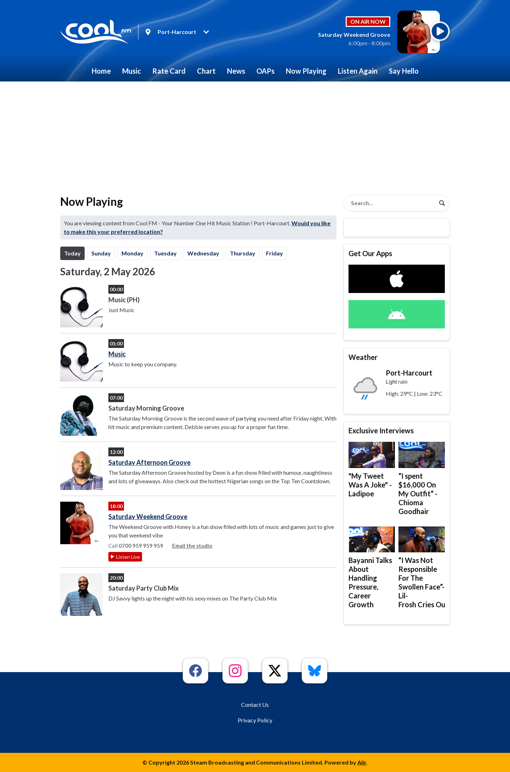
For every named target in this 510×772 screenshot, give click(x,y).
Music (131, 71)
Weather (363, 357)
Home (101, 71)
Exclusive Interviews (381, 430)
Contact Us (255, 704)
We (203, 253)
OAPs (265, 71)
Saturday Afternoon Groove (149, 462)
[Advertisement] (255, 134)
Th (242, 253)
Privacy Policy (255, 720)
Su (101, 253)
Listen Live (128, 557)
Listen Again (358, 71)
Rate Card (169, 71)
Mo (132, 253)
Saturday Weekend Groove (147, 516)
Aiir (361, 762)
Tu (165, 253)
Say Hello (404, 71)
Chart (206, 71)
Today (72, 253)
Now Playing (306, 71)
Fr (274, 253)
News (236, 71)
